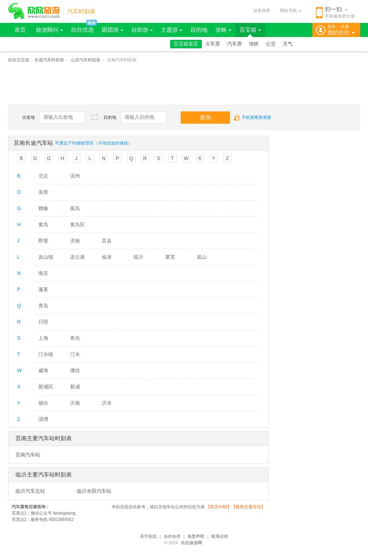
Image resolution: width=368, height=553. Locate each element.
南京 (43, 273)
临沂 (138, 257)
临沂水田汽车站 (94, 491)
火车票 (212, 44)
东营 (43, 192)
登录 (331, 26)
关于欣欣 (148, 536)
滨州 (75, 176)
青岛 (43, 305)
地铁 (254, 44)
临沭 (107, 257)
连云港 (77, 257)
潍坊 (75, 370)
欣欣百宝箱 (18, 59)
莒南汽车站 (27, 454)
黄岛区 (77, 224)
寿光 (75, 338)
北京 (43, 176)
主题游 (171, 30)
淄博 (43, 419)
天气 (288, 44)
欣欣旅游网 (191, 542)
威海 (43, 370)
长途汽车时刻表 (49, 59)
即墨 (43, 241)
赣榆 (43, 208)
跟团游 (112, 30)
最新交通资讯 (248, 506)
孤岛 (75, 208)
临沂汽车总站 (30, 491)
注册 (345, 26)
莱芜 (170, 257)
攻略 (223, 30)
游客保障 (261, 10)
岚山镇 (45, 257)
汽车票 (234, 44)
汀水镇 (45, 354)
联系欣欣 (219, 536)
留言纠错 (218, 506)
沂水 (107, 403)
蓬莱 (43, 289)
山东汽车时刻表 (85, 59)
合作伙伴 (172, 536)
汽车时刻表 (81, 11)
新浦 (75, 386)
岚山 (202, 257)
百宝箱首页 (186, 44)
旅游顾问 (49, 30)
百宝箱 (250, 30)
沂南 (75, 403)
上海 (43, 338)
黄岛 (43, 224)
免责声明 (195, 536)
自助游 (142, 30)
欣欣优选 (82, 30)
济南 (75, 241)
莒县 (107, 241)
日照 (43, 322)
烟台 (43, 403)
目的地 (199, 30)
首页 (20, 30)
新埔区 (45, 386)
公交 (271, 44)
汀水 (75, 354)
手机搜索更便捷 (252, 117)
